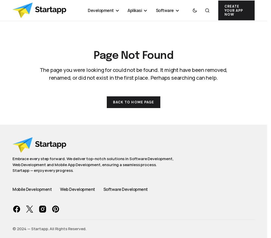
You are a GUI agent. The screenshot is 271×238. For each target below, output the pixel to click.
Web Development (77, 189)
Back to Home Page (133, 102)
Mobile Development (32, 189)
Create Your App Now (233, 10)
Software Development (125, 189)
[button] (195, 10)
